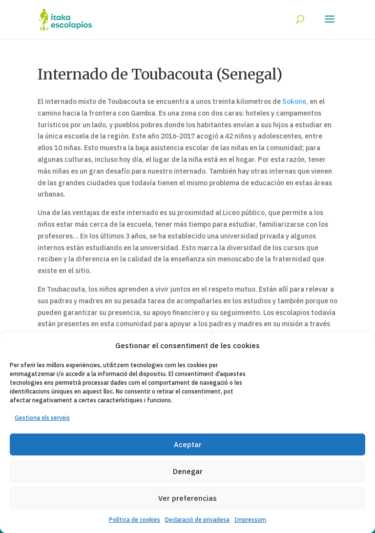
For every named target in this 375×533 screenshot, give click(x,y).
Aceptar (188, 444)
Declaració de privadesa (197, 519)
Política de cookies (134, 519)
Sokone (294, 101)
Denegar (188, 471)
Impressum (250, 519)
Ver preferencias (187, 498)
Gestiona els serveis (42, 417)
